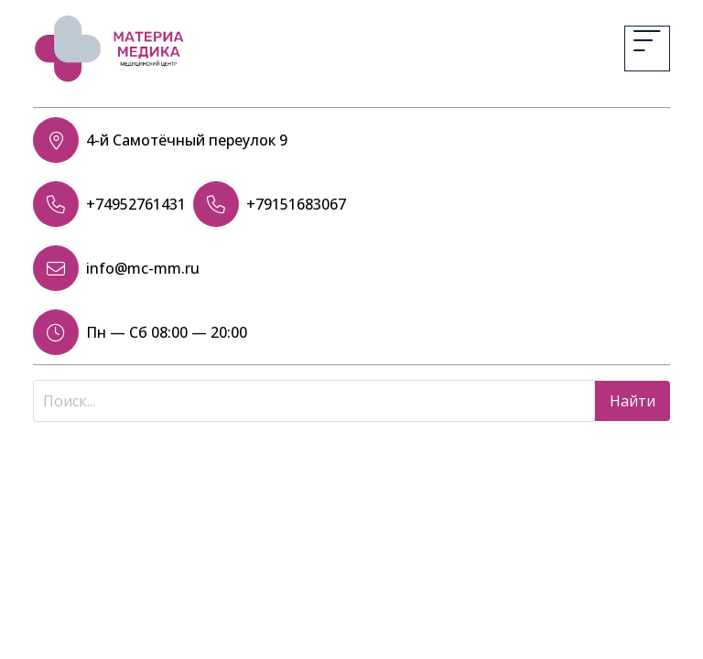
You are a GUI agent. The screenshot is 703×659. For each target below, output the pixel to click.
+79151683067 (296, 204)
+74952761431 (136, 204)
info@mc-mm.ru (143, 268)
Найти (632, 401)
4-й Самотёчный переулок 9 (186, 140)
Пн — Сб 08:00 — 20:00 (166, 332)
